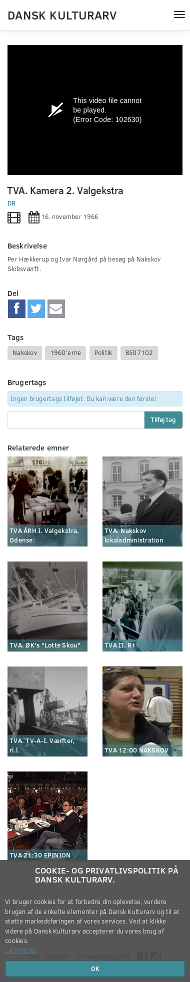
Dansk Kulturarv (62, 14)
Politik (103, 352)
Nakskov (24, 352)
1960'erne (65, 352)
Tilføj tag (163, 419)
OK (95, 968)
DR (12, 203)
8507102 (139, 352)
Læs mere (20, 950)
